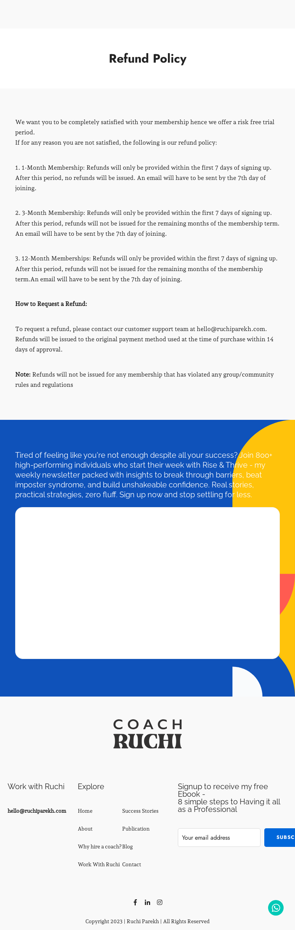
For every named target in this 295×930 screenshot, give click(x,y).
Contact (131, 864)
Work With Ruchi (99, 864)
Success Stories (140, 811)
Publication (136, 829)
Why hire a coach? (100, 846)
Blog (127, 846)
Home (85, 811)
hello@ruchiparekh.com (37, 811)
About (85, 829)
